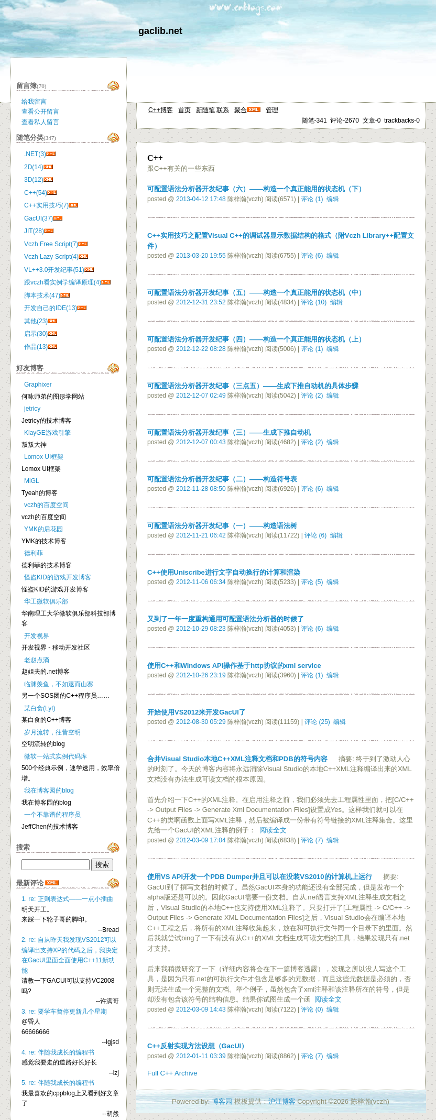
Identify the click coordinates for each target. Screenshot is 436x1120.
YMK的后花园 (43, 529)
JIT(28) (34, 231)
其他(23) (36, 321)
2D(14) (33, 167)
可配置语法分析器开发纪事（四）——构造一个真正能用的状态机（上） (256, 339)
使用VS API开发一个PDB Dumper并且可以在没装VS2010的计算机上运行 (259, 877)
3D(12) (33, 179)
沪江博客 (282, 1101)
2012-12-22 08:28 (201, 349)
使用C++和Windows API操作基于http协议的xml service (234, 665)
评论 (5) (312, 582)
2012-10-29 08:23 (201, 628)
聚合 (240, 110)
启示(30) (36, 333)
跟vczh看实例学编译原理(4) (62, 282)
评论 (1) (312, 199)
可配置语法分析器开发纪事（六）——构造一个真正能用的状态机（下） (256, 189)
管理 (272, 110)
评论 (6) (312, 255)
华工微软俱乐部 (46, 601)
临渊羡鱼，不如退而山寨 (58, 684)
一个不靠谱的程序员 (52, 814)
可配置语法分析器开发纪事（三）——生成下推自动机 (229, 432)
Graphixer (38, 384)
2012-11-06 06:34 (201, 582)
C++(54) (35, 192)
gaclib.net (160, 31)
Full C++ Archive (172, 1073)
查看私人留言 (40, 122)
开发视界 (36, 636)
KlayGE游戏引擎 (47, 432)
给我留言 (34, 101)
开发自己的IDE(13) (50, 308)
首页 (184, 110)
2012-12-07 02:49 (201, 395)
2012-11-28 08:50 (201, 488)
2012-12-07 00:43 (201, 442)
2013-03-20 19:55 (201, 255)
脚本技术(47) (42, 295)
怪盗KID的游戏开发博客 (57, 577)
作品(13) (36, 346)
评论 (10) (313, 302)
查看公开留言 (40, 111)
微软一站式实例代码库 (55, 756)
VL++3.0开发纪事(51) (54, 269)
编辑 (332, 199)
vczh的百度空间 (46, 505)
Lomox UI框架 (43, 456)
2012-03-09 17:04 (201, 840)
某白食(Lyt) (40, 708)
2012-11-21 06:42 (201, 535)
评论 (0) (312, 1009)
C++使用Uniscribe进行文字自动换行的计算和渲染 (223, 572)
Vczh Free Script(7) (51, 244)
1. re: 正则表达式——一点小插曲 (67, 899)
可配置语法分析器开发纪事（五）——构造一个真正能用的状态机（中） (256, 293)
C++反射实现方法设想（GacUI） (197, 1046)
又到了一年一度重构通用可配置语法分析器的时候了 (225, 619)
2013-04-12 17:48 (201, 199)
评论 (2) (312, 395)
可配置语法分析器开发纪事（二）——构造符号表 (222, 479)
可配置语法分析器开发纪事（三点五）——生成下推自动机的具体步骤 (252, 386)
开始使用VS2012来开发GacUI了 (196, 712)
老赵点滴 (36, 660)
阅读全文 (273, 830)
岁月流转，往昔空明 (52, 732)
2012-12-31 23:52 (201, 302)
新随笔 (205, 110)
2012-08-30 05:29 (201, 722)
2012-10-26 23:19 (201, 675)
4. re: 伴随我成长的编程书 (57, 1052)
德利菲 (33, 553)
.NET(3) (35, 154)
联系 (222, 110)
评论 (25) (317, 722)
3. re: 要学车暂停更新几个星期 (64, 1011)
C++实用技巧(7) (46, 205)
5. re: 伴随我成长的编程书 (57, 1082)
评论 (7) (312, 840)
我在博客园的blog (49, 790)
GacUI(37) (38, 218)
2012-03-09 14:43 (201, 1009)
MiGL (31, 481)
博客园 (222, 1101)
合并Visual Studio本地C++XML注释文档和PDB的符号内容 (237, 759)
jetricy (32, 408)
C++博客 (160, 110)
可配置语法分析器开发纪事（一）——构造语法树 (222, 526)
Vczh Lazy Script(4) (51, 256)
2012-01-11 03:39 (201, 1056)
